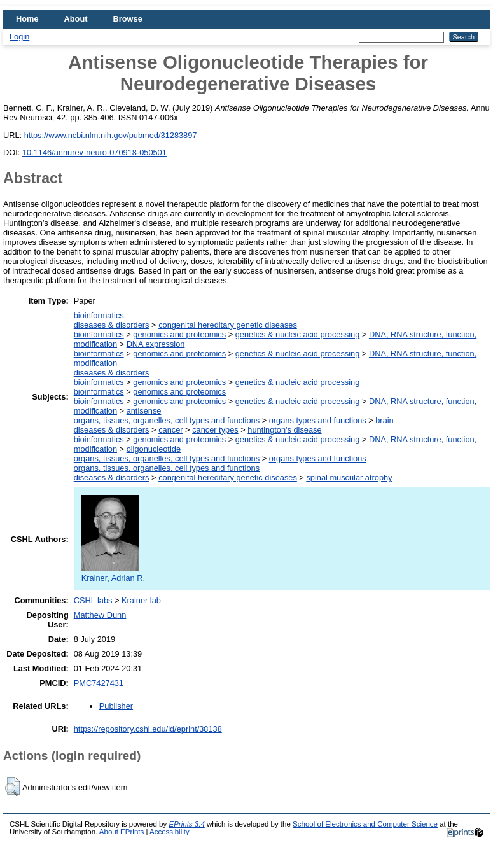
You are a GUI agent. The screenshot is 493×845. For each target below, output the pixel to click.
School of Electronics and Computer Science (365, 824)
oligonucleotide (154, 449)
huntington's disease (284, 430)
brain (384, 420)
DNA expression (156, 344)
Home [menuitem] (27, 19)
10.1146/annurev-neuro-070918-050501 (94, 152)
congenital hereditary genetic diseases (227, 325)
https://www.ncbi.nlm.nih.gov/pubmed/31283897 (110, 135)
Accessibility (169, 831)
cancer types (215, 430)
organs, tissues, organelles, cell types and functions (167, 420)
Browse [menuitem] (127, 19)
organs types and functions (317, 420)
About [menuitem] (76, 19)
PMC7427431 (98, 683)
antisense (144, 411)
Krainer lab (141, 600)
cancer (170, 430)
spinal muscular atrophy (349, 477)
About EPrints (121, 831)
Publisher (116, 706)
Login (19, 36)
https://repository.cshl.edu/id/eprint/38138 (148, 729)
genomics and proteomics (179, 334)
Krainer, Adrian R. (113, 573)
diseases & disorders (111, 325)
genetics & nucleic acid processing (297, 334)
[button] (12, 786)
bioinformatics (99, 315)
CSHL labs (93, 600)
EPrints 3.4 (186, 824)
